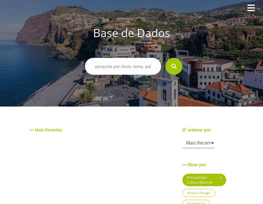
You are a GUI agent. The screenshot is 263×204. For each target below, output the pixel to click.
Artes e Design (198, 192)
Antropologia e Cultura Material (204, 180)
